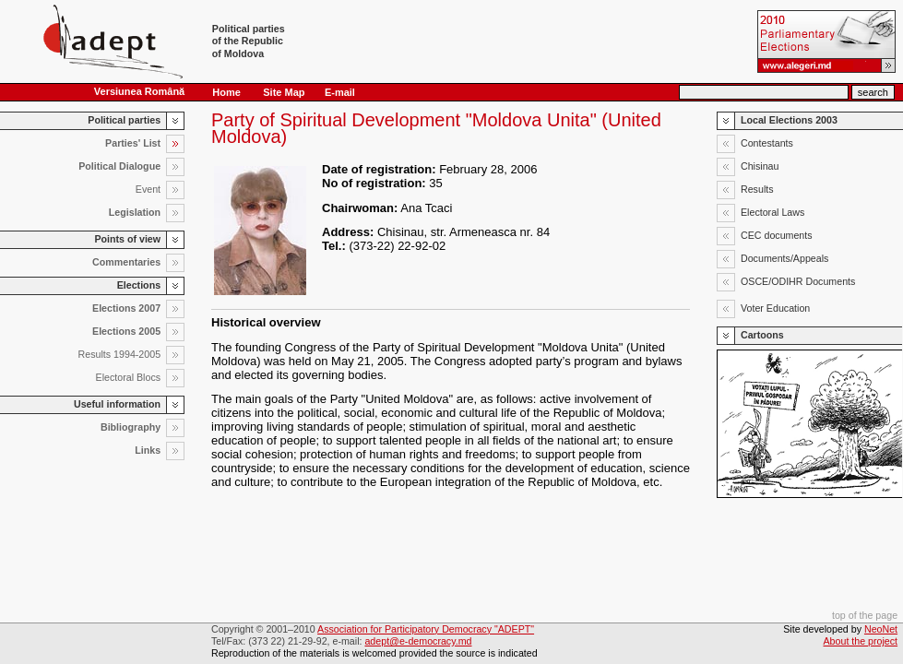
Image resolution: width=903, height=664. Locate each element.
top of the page (864, 615)
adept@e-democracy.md (417, 640)
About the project (861, 640)
